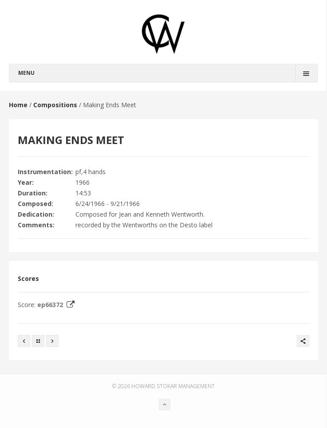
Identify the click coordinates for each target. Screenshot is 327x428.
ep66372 (57, 304)
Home (18, 105)
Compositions (55, 105)
